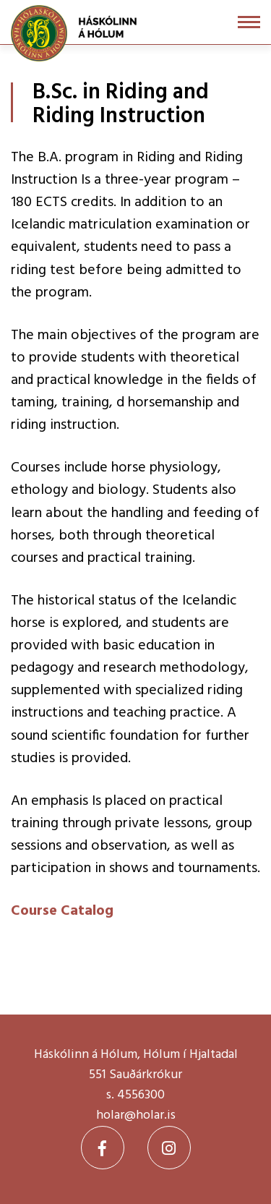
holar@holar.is (136, 1115)
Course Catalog (62, 911)
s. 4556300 (135, 1095)
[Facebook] (102, 1147)
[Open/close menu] (249, 22)
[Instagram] (169, 1147)
